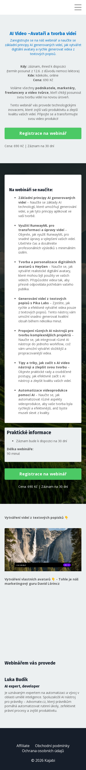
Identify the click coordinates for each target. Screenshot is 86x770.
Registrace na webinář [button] (43, 133)
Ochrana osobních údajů (43, 750)
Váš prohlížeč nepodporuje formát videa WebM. (43, 549)
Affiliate (23, 745)
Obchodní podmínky (52, 745)
